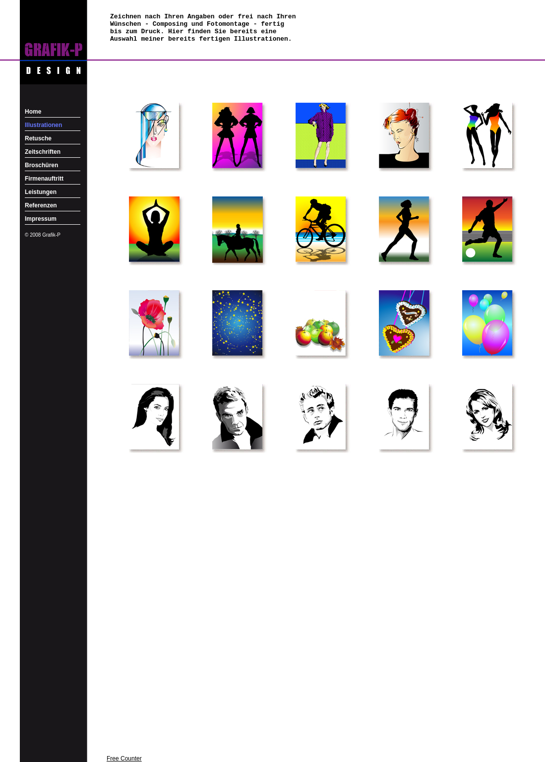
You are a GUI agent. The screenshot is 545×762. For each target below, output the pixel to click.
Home (33, 111)
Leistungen (41, 192)
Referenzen (41, 205)
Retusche (38, 138)
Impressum (41, 218)
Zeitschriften (43, 151)
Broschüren (41, 165)
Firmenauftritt (44, 178)
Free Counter (124, 758)
